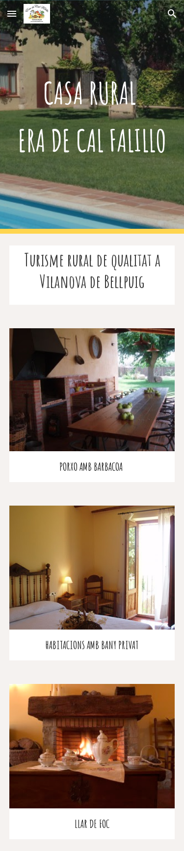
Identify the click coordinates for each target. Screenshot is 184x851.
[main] (92, 117)
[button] (12, 13)
